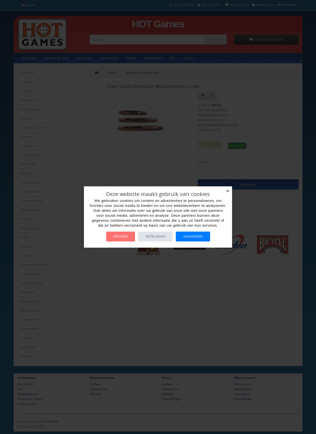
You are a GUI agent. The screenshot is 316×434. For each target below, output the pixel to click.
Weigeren (121, 236)
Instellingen (155, 236)
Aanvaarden (193, 236)
